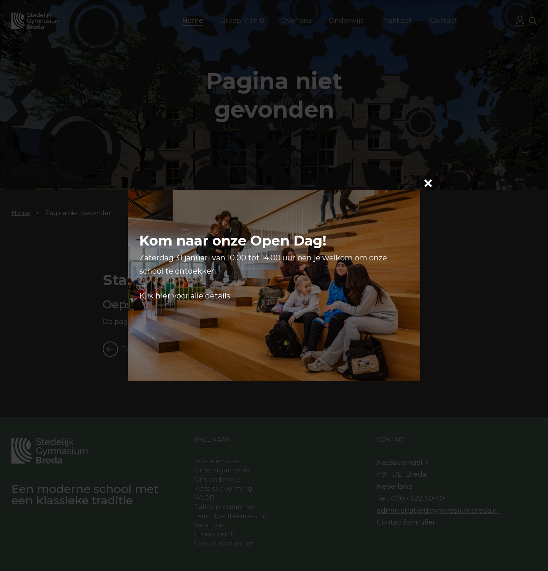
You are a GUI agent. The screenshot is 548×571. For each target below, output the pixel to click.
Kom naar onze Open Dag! (233, 240)
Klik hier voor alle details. (185, 295)
